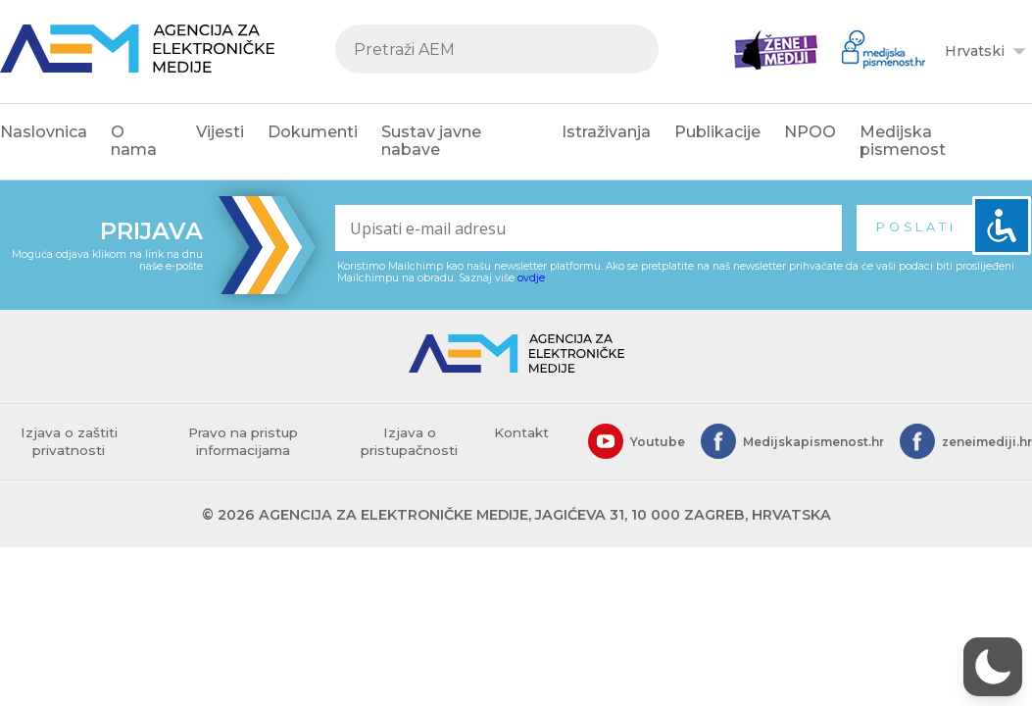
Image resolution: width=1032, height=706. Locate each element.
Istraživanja (606, 132)
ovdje (531, 278)
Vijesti (220, 132)
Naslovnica (43, 132)
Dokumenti (313, 132)
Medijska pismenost (903, 141)
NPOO (810, 132)
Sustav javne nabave (431, 141)
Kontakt (521, 432)
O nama (134, 141)
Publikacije (717, 132)
